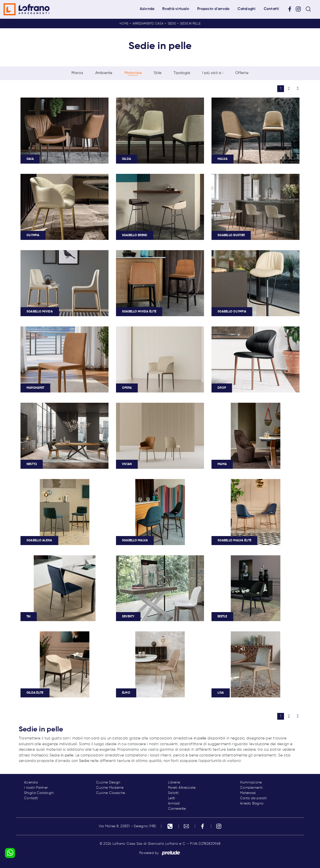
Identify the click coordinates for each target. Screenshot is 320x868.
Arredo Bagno (252, 803)
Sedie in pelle (190, 23)
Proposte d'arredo (213, 9)
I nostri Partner (36, 787)
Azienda (147, 9)
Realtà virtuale (175, 9)
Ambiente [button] (103, 73)
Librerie (174, 782)
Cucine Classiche (110, 793)
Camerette (177, 808)
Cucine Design (108, 782)
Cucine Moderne (110, 787)
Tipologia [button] (182, 73)
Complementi (251, 787)
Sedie (172, 23)
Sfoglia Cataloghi (39, 793)
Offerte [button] (241, 73)
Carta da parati (253, 798)
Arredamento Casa (148, 23)
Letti (171, 798)
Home (124, 23)
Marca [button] (77, 73)
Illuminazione (251, 782)
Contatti (271, 9)
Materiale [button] (133, 73)
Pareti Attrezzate (182, 787)
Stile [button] (158, 73)
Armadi (174, 803)
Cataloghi (247, 9)
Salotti (173, 793)
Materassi (248, 793)
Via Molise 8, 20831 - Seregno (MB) (127, 826)
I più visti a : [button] (212, 73)
